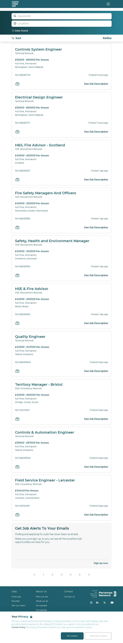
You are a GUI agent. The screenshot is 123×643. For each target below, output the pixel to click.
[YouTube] (112, 602)
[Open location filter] (61, 24)
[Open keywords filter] (61, 16)
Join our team (18, 605)
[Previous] (34, 575)
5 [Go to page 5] (79, 574)
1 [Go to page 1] (43, 574)
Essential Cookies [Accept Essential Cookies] (98, 636)
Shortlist (16, 601)
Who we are (42, 596)
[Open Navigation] (108, 4)
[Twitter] (104, 602)
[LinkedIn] (97, 602)
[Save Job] (17, 83)
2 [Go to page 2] (52, 574)
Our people (41, 605)
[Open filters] (107, 38)
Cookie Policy (18, 627)
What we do (42, 601)
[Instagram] (91, 602)
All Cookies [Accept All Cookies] (72, 636)
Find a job (16, 596)
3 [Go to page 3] (61, 574)
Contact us (69, 596)
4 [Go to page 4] (70, 574)
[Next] (89, 575)
